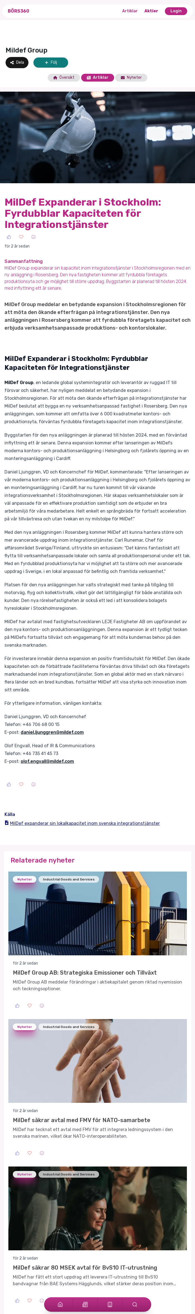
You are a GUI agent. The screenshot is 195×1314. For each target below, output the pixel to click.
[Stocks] (110, 1304)
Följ (51, 62)
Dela (17, 62)
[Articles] (85, 1304)
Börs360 (18, 11)
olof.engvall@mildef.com (47, 761)
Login (176, 11)
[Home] (60, 1304)
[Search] (134, 1304)
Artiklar (130, 11)
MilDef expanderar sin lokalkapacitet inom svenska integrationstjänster (82, 823)
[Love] (21, 236)
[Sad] (33, 236)
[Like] (8, 236)
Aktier (151, 11)
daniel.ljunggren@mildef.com (52, 732)
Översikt (63, 77)
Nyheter (131, 77)
